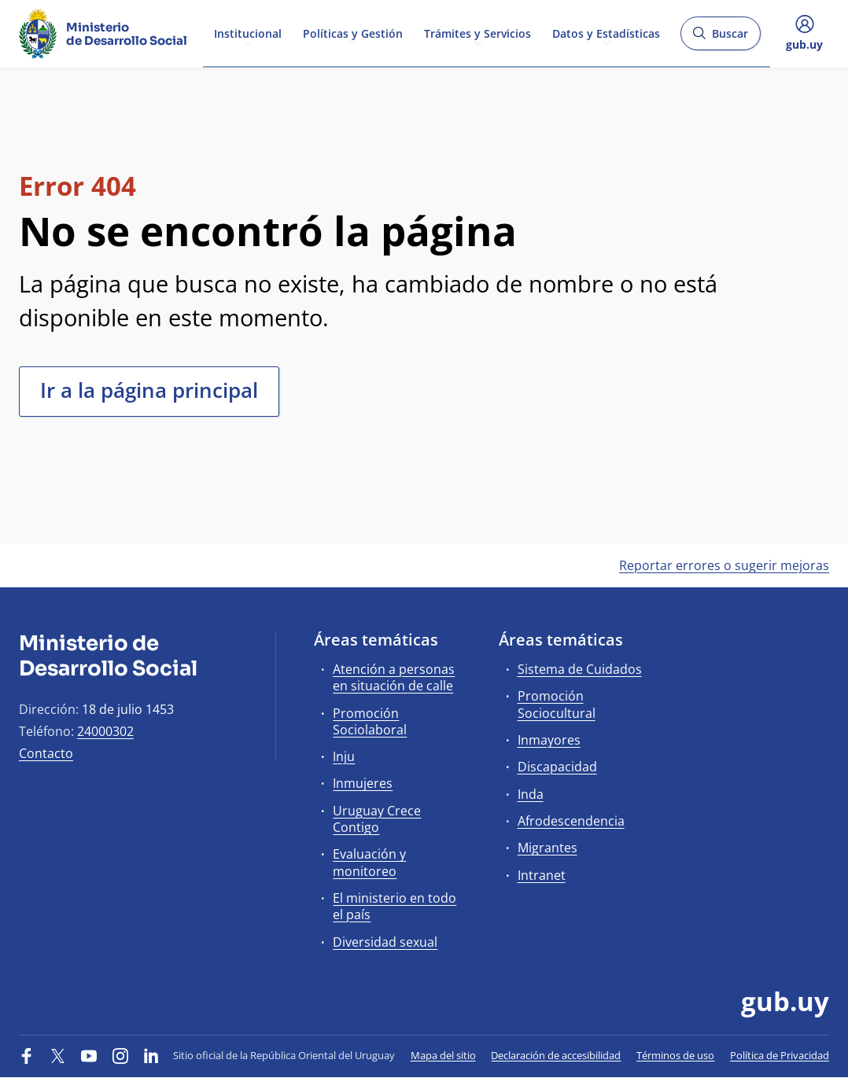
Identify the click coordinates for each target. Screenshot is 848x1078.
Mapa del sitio (443, 1055)
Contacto (46, 753)
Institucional (248, 32)
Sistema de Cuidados (580, 669)
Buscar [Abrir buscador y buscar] (720, 38)
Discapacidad (557, 766)
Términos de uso (675, 1055)
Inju (344, 756)
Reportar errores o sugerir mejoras (724, 565)
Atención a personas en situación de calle (394, 677)
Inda (531, 794)
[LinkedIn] (151, 1055)
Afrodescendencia (571, 821)
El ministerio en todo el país (394, 906)
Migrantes (547, 847)
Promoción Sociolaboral (370, 721)
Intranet (542, 875)
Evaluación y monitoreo (369, 862)
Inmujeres (363, 783)
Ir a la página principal (149, 390)
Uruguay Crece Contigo (377, 819)
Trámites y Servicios (477, 32)
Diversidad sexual (385, 942)
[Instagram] (120, 1055)
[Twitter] (58, 1055)
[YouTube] (89, 1055)
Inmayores (549, 740)
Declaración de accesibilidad (556, 1055)
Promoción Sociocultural (556, 704)
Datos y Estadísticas (606, 32)
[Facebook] (27, 1055)
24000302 (105, 731)
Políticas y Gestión (353, 32)
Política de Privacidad (779, 1055)
